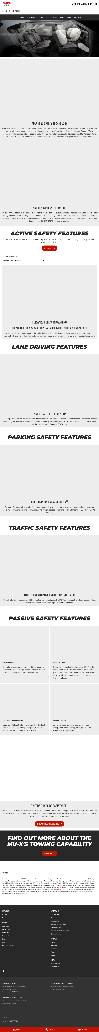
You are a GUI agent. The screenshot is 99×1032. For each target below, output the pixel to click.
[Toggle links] (10, 1021)
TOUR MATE (77, 17)
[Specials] (82, 1029)
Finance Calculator (8, 945)
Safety (54, 17)
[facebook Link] (3, 971)
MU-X (4, 918)
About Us (54, 945)
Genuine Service (56, 934)
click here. (61, 889)
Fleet (4, 939)
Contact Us (54, 942)
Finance (4, 942)
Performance (31, 17)
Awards (53, 955)
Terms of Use (55, 967)
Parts (52, 918)
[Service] (49, 1029)
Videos (53, 952)
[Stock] (16, 1029)
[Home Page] (6, 4)
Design (41, 17)
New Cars (5, 926)
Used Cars (5, 933)
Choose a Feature (23, 259)
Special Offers (7, 936)
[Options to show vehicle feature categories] (23, 260)
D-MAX (4, 915)
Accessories (55, 921)
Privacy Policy (55, 963)
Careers (53, 949)
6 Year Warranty (56, 927)
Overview (21, 17)
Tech (47, 17)
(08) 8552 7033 (11, 989)
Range (69, 17)
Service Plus (55, 915)
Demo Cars (6, 929)
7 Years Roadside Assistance (60, 931)
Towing (62, 17)
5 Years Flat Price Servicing (60, 924)
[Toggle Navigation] (95, 11)
